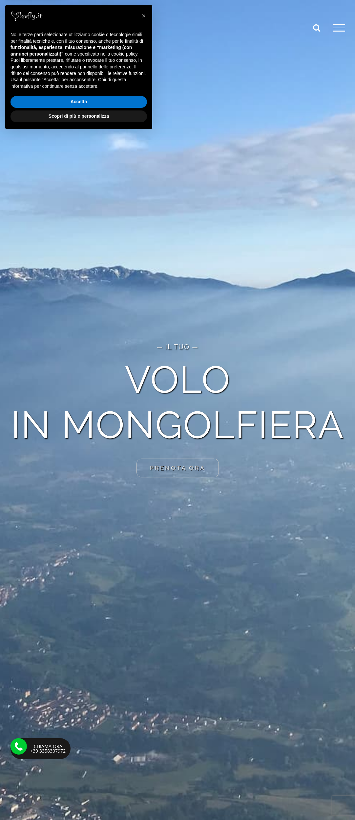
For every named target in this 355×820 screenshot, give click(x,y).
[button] (143, 701)
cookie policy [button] (124, 739)
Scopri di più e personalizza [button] (79, 802)
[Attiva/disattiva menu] (339, 28)
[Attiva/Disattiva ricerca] (316, 28)
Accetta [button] (79, 787)
